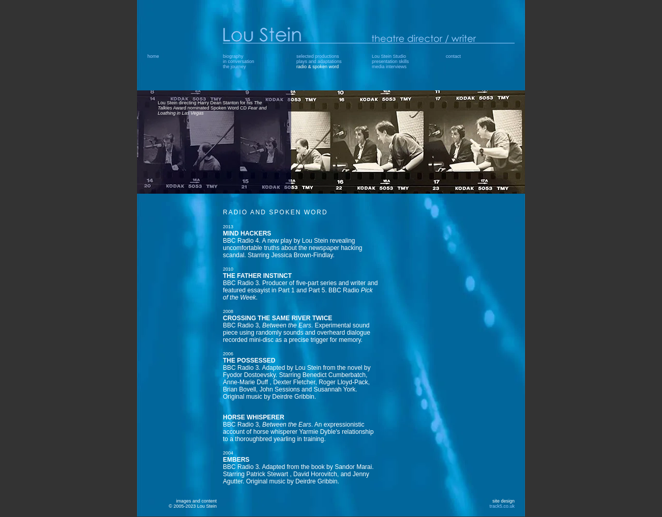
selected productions (317, 56)
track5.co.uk (502, 506)
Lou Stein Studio (389, 56)
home (153, 56)
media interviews (389, 66)
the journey (234, 66)
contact (453, 56)
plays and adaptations (319, 61)
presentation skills (390, 61)
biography (233, 56)
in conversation (238, 61)
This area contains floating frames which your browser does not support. (369, 353)
